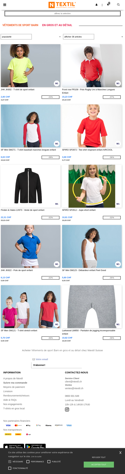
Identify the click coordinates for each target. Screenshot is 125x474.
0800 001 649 (72, 396)
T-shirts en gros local (14, 408)
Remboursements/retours (16, 395)
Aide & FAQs (10, 400)
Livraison (8, 391)
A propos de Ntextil (13, 378)
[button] (96, 4)
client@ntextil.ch (73, 381)
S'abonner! (39, 365)
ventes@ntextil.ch (74, 388)
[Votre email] (56, 359)
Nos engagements (12, 404)
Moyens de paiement (14, 387)
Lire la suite (36, 456)
